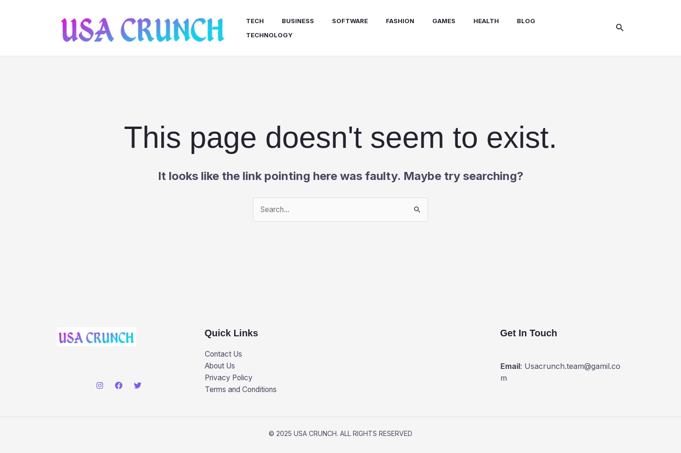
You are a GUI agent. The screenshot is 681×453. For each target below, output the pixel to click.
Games (433, 22)
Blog (509, 22)
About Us (222, 368)
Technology (269, 36)
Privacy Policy (230, 380)
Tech (255, 22)
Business (295, 22)
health (472, 22)
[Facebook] (118, 387)
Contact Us (225, 355)
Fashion (392, 22)
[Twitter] (137, 387)
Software (345, 22)
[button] (620, 28)
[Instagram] (100, 387)
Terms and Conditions (244, 392)
